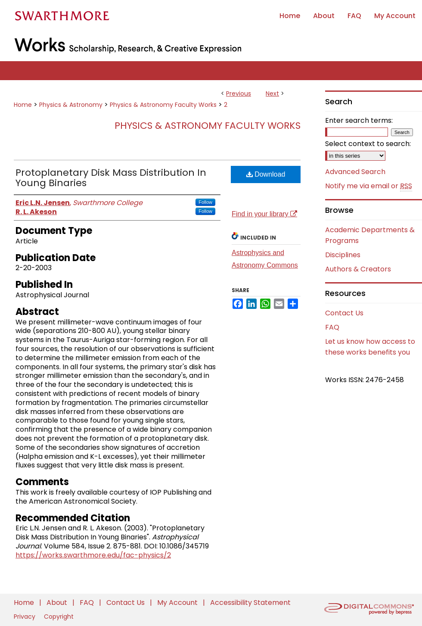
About (58, 602)
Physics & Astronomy (70, 104)
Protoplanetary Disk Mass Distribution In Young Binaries (111, 178)
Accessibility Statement (250, 602)
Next (272, 93)
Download (265, 174)
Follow (205, 202)
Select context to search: (368, 144)
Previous (238, 93)
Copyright (59, 616)
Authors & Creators (358, 269)
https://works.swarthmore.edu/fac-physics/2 (93, 555)
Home (23, 104)
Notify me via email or (368, 186)
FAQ (332, 327)
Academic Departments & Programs (370, 235)
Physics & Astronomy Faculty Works (163, 104)
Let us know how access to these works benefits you (370, 346)
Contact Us (344, 313)
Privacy (25, 616)
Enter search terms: (359, 120)
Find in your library (264, 214)
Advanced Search (355, 172)
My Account (178, 602)
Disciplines (342, 255)
